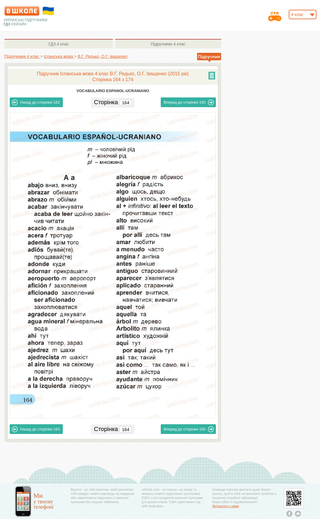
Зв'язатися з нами (225, 506)
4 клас (58, 44)
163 (36, 102)
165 (189, 102)
